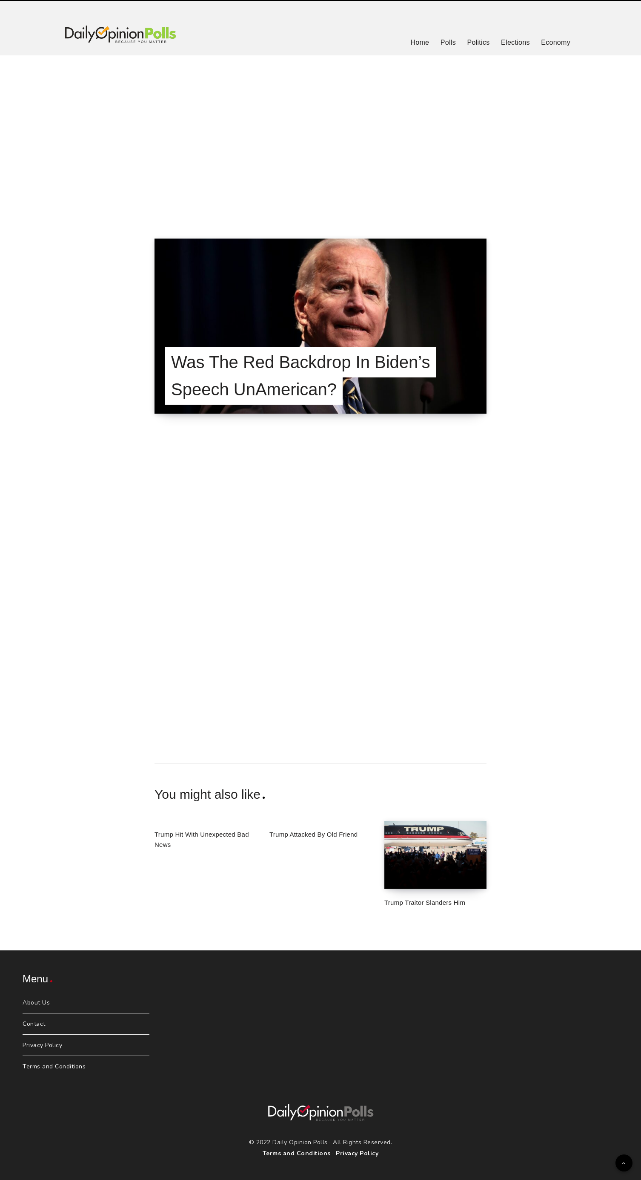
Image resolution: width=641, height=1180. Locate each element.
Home (419, 42)
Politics (478, 42)
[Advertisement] (320, 136)
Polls (448, 42)
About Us (36, 1003)
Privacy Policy (42, 1045)
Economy (555, 42)
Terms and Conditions (54, 1066)
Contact (34, 1024)
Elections (515, 42)
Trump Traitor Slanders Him (424, 902)
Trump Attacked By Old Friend (313, 834)
